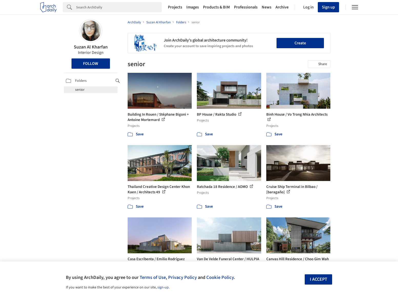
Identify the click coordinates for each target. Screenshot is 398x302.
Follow (90, 63)
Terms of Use (153, 277)
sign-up (163, 287)
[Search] (119, 7)
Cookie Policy (220, 277)
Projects (175, 7)
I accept (318, 279)
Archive (282, 7)
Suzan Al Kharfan (91, 47)
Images (192, 7)
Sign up (328, 7)
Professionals (246, 7)
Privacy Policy (182, 277)
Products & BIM (216, 7)
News (266, 7)
